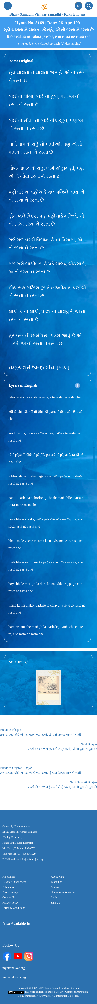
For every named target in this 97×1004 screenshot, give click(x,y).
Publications (9, 887)
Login (54, 897)
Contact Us (8, 897)
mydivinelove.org (13, 968)
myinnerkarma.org (14, 977)
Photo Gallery (10, 892)
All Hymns (8, 876)
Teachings (56, 881)
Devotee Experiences (14, 881)
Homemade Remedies (63, 892)
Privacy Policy (10, 902)
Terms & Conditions (13, 907)
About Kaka (57, 876)
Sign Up (55, 902)
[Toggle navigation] (8, 6)
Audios (55, 887)
